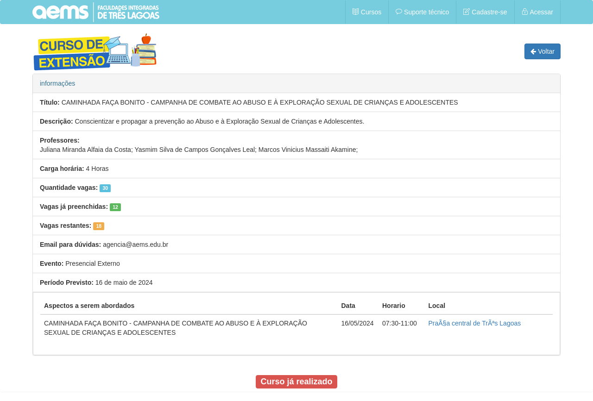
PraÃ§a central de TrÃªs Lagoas (475, 323)
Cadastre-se (485, 12)
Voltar (542, 51)
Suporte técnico (422, 12)
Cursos (367, 12)
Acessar (537, 12)
